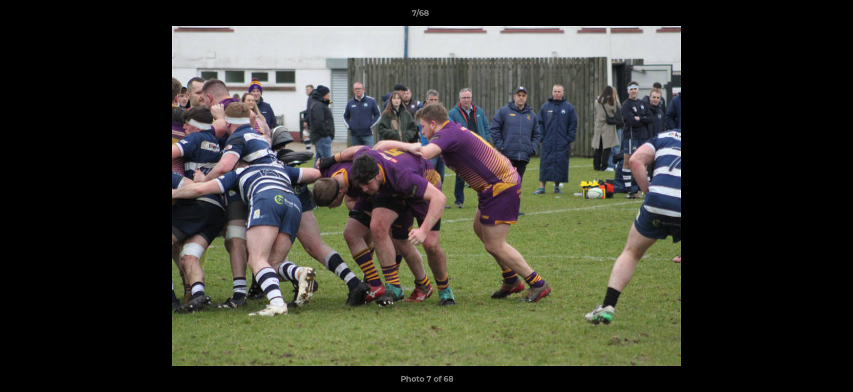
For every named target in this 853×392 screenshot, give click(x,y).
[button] (807, 16)
